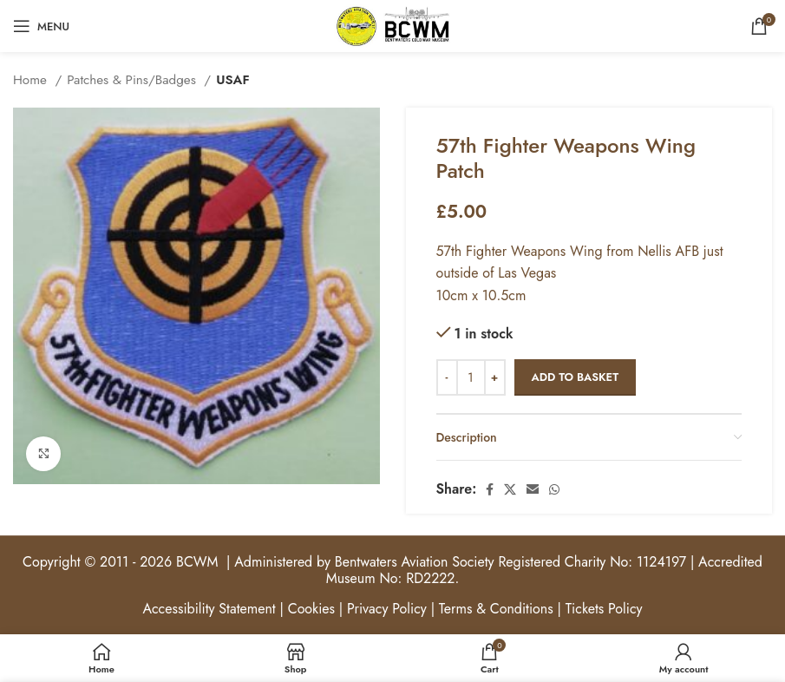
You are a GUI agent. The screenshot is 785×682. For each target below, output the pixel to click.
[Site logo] (393, 25)
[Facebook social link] (490, 489)
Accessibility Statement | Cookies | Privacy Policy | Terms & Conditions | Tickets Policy (392, 609)
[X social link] (510, 489)
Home (31, 79)
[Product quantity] (471, 377)
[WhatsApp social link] (554, 489)
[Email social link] (532, 489)
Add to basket (575, 377)
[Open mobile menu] (41, 26)
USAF (232, 79)
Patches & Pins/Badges (133, 79)
